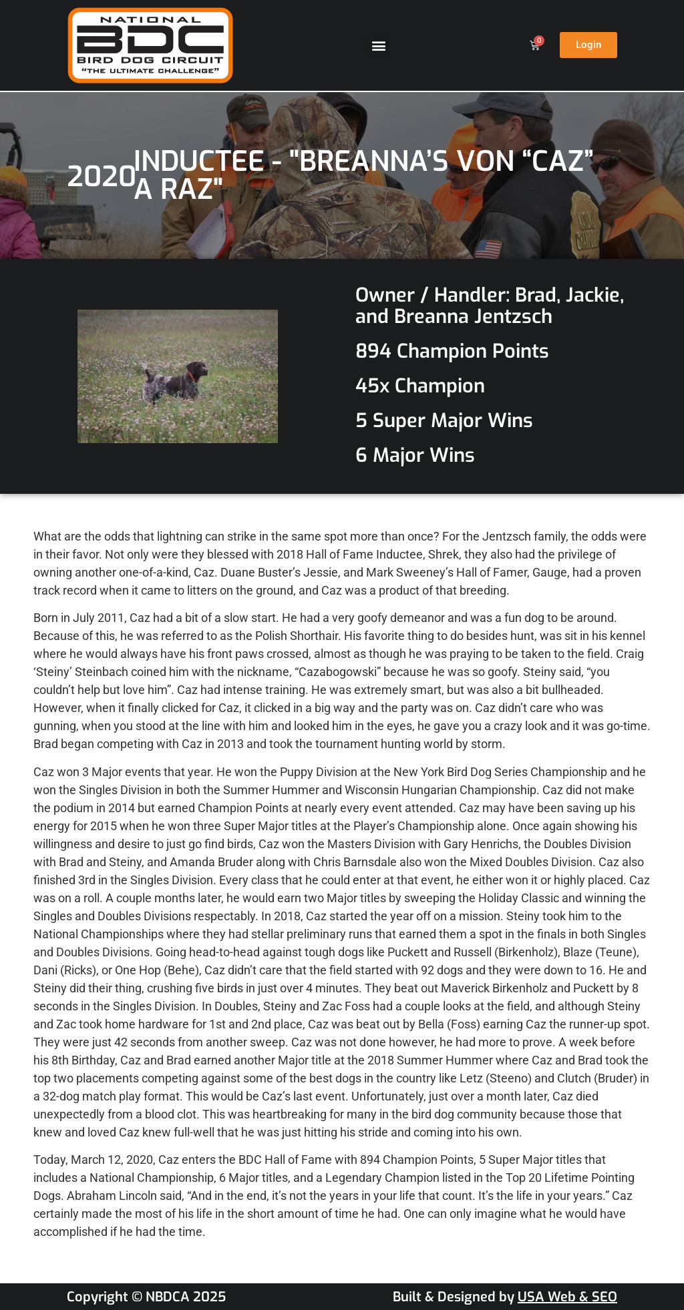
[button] (378, 45)
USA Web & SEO (567, 1297)
